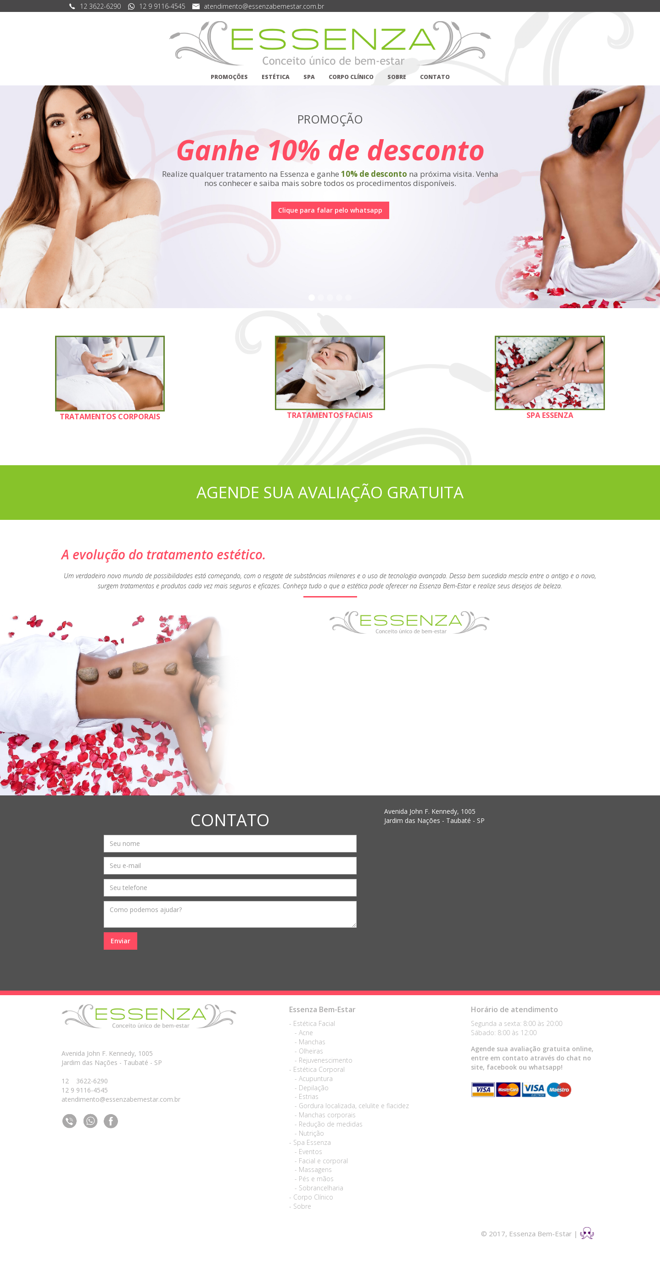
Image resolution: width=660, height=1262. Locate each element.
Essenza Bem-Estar (322, 1009)
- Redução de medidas (326, 1124)
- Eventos (305, 1151)
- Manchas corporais (322, 1114)
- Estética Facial (312, 1023)
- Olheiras (306, 1051)
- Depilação (309, 1087)
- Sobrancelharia (316, 1187)
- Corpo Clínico (311, 1197)
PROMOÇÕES (229, 77)
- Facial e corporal (318, 1160)
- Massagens (310, 1169)
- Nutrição (306, 1133)
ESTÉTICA (276, 77)
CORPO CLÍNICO (351, 77)
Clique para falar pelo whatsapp (330, 210)
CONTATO (435, 77)
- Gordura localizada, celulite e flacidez (349, 1105)
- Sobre (300, 1206)
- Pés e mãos (311, 1178)
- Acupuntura (311, 1078)
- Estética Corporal (317, 1069)
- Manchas (307, 1041)
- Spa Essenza (310, 1142)
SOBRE (396, 77)
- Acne (301, 1032)
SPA (309, 77)
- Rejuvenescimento (320, 1060)
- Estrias (304, 1096)
